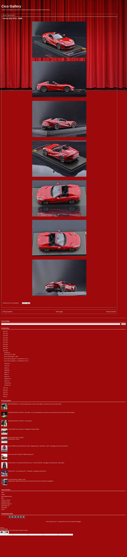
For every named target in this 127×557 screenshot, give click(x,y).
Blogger (79, 521)
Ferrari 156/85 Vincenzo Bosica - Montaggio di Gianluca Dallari (23, 429)
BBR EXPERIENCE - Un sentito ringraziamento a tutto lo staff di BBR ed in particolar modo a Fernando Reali (34, 404)
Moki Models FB (5, 505)
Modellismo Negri (5, 502)
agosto (6, 376)
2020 (4, 348)
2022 (4, 387)
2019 (4, 346)
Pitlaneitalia (4, 507)
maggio (6, 370)
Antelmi (3, 494)
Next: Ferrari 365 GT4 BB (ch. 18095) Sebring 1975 (20, 454)
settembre (6, 378)
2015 (4, 337)
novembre (6, 383)
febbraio (6, 363)
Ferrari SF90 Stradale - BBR (11, 356)
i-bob (69, 521)
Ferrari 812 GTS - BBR (9, 354)
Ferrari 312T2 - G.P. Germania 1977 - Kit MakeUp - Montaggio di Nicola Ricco (27, 471)
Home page (59, 311)
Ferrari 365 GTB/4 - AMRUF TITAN (16, 479)
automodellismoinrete (6, 496)
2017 (4, 342)
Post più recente (7, 311)
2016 (4, 340)
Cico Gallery (11, 6)
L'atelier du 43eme (5, 500)
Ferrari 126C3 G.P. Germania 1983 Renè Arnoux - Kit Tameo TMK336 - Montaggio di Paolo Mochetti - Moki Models (36, 462)
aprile (5, 368)
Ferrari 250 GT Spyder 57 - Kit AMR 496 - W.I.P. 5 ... (17, 361)
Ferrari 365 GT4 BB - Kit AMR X (16, 437)
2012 (4, 331)
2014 (4, 335)
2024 (4, 392)
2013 (4, 333)
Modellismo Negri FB (6, 504)
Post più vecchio (111, 311)
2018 (4, 344)
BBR (2, 498)
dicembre (6, 385)
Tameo (3, 509)
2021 (4, 350)
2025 (4, 394)
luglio (5, 374)
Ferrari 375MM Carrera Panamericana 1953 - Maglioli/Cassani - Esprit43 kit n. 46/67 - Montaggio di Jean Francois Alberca (38, 446)
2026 (4, 396)
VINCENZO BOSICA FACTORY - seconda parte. (20, 420)
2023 (4, 390)
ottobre (6, 380)
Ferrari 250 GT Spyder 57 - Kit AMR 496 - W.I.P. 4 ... (17, 358)
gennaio (6, 352)
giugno (6, 372)
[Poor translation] (6, 532)
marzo (6, 365)
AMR (2, 492)
